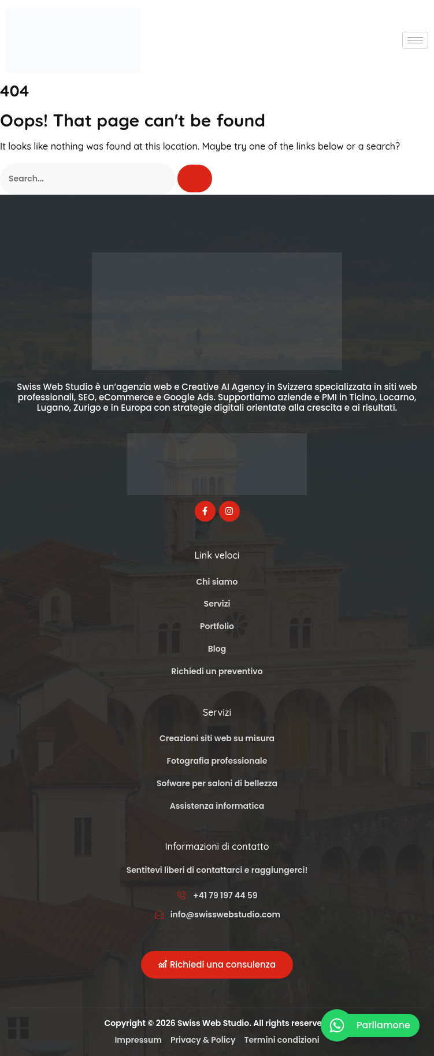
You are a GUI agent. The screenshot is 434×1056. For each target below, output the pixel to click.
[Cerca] (194, 178)
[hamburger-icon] (415, 40)
